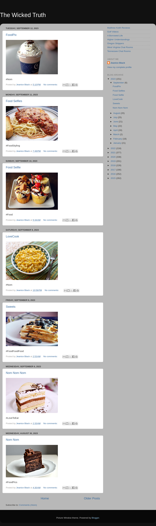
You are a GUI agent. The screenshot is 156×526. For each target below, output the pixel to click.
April (115, 130)
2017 (113, 170)
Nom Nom (12, 439)
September (119, 82)
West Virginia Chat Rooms (120, 47)
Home (45, 498)
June (116, 121)
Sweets (10, 306)
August (117, 113)
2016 (113, 174)
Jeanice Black (117, 63)
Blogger (95, 518)
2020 (113, 157)
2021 (113, 152)
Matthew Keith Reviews (118, 28)
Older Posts (92, 498)
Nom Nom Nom (16, 373)
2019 (113, 161)
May (115, 126)
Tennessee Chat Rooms (119, 51)
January (117, 143)
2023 (113, 79)
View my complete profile (119, 67)
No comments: (51, 84)
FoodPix (11, 34)
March (116, 134)
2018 (113, 165)
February (118, 139)
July (115, 117)
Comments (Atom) (28, 505)
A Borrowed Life (115, 35)
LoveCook (12, 236)
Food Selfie (13, 167)
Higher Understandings (118, 39)
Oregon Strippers (115, 43)
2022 (113, 148)
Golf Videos (113, 31)
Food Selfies (14, 101)
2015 (113, 178)
